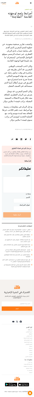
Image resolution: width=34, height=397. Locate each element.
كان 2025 (30, 329)
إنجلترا (30, 346)
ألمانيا (30, 354)
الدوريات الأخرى (28, 356)
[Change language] (4, 3)
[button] (30, 393)
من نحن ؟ (30, 362)
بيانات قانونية (29, 368)
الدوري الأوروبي (28, 344)
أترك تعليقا (17, 215)
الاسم (28, 197)
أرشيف (30, 372)
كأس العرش (29, 336)
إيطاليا (30, 350)
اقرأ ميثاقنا (27, 161)
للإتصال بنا (29, 370)
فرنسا (30, 352)
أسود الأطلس (28, 9)
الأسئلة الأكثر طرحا (28, 364)
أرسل (17, 308)
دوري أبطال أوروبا (28, 342)
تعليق (28, 175)
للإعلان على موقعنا (28, 366)
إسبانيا (30, 348)
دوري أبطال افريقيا (28, 338)
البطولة (30, 334)
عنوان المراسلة (25, 205)
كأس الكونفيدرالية (28, 340)
